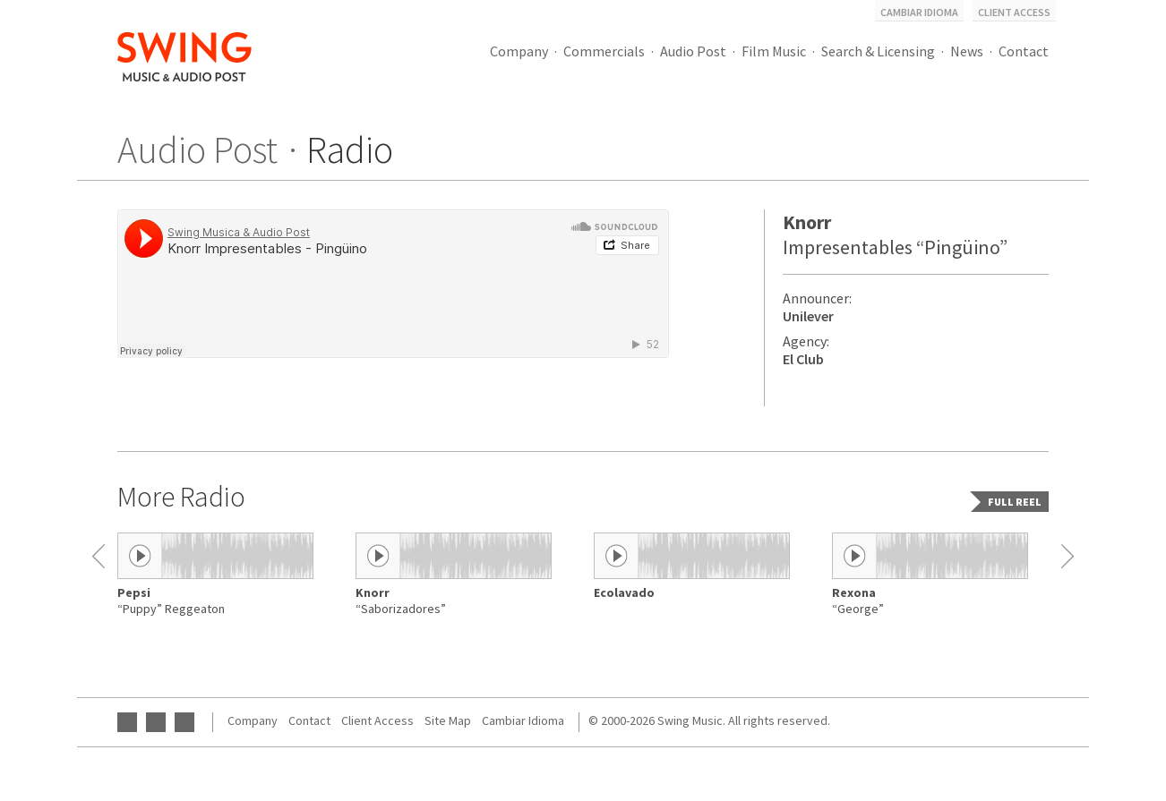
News (966, 51)
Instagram (184, 722)
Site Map (447, 720)
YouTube (127, 722)
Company (519, 51)
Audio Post (693, 51)
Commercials (604, 51)
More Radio (181, 497)
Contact (1024, 51)
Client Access (1014, 12)
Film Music (774, 51)
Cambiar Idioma (919, 12)
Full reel (1015, 501)
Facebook (156, 722)
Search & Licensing (878, 51)
